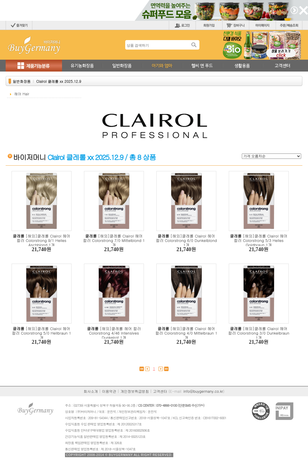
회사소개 (91, 391)
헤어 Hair (21, 93)
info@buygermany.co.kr (203, 391)
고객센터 (160, 391)
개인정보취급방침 (134, 391)
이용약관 (109, 391)
